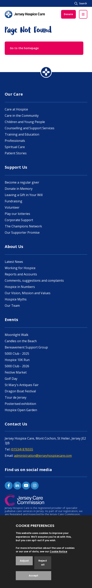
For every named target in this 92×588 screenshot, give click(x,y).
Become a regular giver (22, 182)
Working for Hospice (20, 268)
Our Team (12, 305)
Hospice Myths (16, 299)
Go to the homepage (24, 48)
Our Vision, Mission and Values (27, 293)
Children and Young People (25, 122)
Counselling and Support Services (29, 128)
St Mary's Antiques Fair (22, 385)
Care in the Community (22, 115)
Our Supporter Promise (22, 232)
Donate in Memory (19, 188)
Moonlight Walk (16, 335)
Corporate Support (19, 220)
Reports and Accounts (21, 274)
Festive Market (16, 372)
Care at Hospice (16, 109)
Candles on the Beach (21, 341)
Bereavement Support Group (26, 347)
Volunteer (12, 207)
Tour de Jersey (15, 397)
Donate (68, 14)
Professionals (15, 140)
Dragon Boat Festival (20, 391)
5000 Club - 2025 (17, 353)
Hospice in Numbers (20, 287)
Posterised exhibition (20, 404)
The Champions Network (23, 226)
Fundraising (13, 201)
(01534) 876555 (22, 449)
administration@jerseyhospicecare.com (43, 455)
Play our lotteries (17, 214)
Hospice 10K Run (17, 360)
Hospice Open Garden (21, 410)
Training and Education (22, 134)
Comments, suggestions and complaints (34, 280)
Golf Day (11, 378)
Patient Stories (16, 153)
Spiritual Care (15, 147)
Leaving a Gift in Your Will (24, 195)
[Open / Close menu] (83, 14)
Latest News (14, 262)
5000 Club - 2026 (17, 366)
